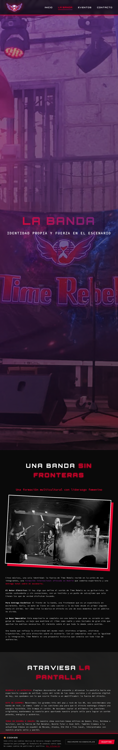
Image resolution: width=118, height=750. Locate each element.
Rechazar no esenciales (81, 742)
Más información (53, 746)
